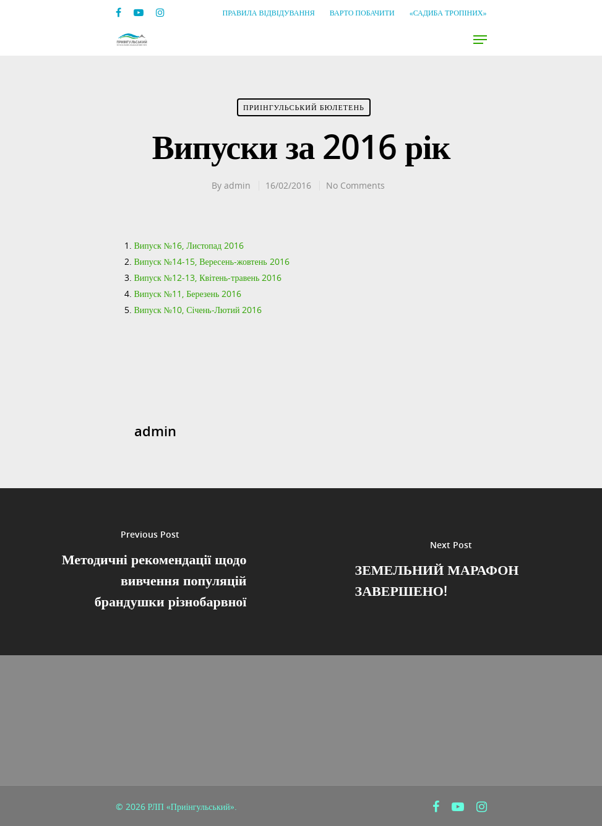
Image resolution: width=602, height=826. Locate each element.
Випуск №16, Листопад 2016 (189, 245)
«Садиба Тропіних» (448, 12)
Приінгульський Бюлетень (303, 107)
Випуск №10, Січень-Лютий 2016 (198, 310)
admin (237, 185)
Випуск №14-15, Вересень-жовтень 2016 (212, 261)
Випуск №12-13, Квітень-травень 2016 (208, 277)
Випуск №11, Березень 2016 (188, 293)
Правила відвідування (269, 12)
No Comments (355, 185)
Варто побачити (362, 12)
